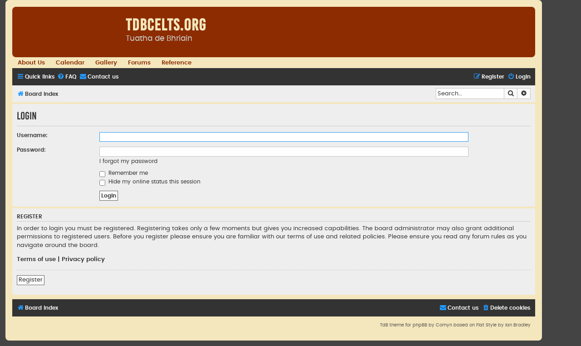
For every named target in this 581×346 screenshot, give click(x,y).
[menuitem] (66, 77)
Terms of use (36, 259)
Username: (32, 135)
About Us (31, 62)
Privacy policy (83, 259)
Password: (31, 150)
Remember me (123, 173)
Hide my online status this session (150, 181)
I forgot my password (128, 161)
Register (31, 280)
